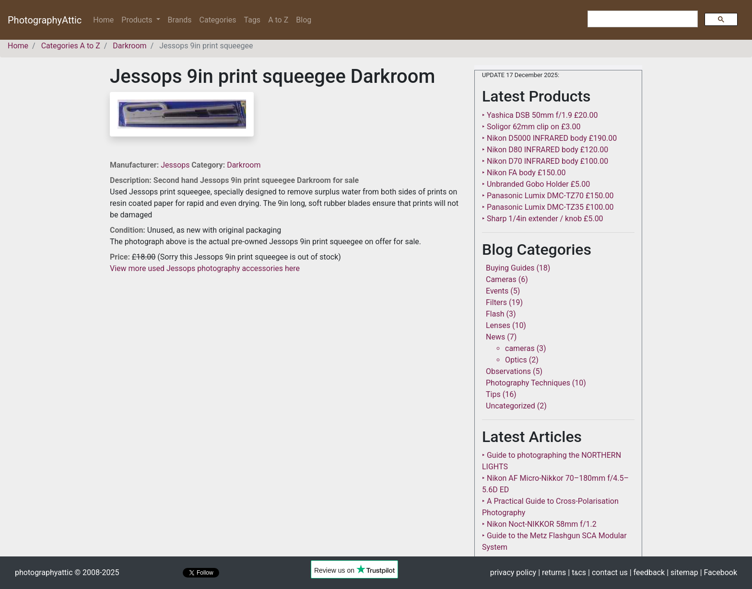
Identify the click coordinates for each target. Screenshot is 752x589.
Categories (218, 19)
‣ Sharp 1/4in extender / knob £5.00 (542, 218)
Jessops (176, 165)
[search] (641, 19)
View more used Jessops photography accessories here (205, 268)
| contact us (608, 572)
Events (497, 290)
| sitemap (682, 572)
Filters (496, 302)
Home (105, 19)
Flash (495, 313)
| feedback (647, 572)
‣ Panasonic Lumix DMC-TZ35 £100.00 (547, 207)
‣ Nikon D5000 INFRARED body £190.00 (549, 138)
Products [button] (137, 19)
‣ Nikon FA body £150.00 (523, 172)
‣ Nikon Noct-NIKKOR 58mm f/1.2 (539, 524)
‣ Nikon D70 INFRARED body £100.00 (545, 161)
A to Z (278, 19)
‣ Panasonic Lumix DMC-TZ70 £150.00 (547, 195)
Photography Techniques (528, 382)
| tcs (577, 572)
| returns (552, 572)
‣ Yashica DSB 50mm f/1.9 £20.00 (540, 115)
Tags (252, 19)
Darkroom (243, 165)
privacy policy (513, 572)
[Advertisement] (285, 341)
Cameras (501, 279)
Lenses (498, 325)
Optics (516, 359)
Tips (493, 394)
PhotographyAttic (45, 20)
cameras (520, 348)
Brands (180, 19)
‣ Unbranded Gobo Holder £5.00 (536, 184)
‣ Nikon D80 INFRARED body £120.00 (545, 149)
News (495, 336)
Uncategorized (510, 405)
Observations (508, 371)
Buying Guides (510, 267)
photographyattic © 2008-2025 (67, 572)
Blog (303, 19)
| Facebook (718, 572)
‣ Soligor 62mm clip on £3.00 (531, 126)
